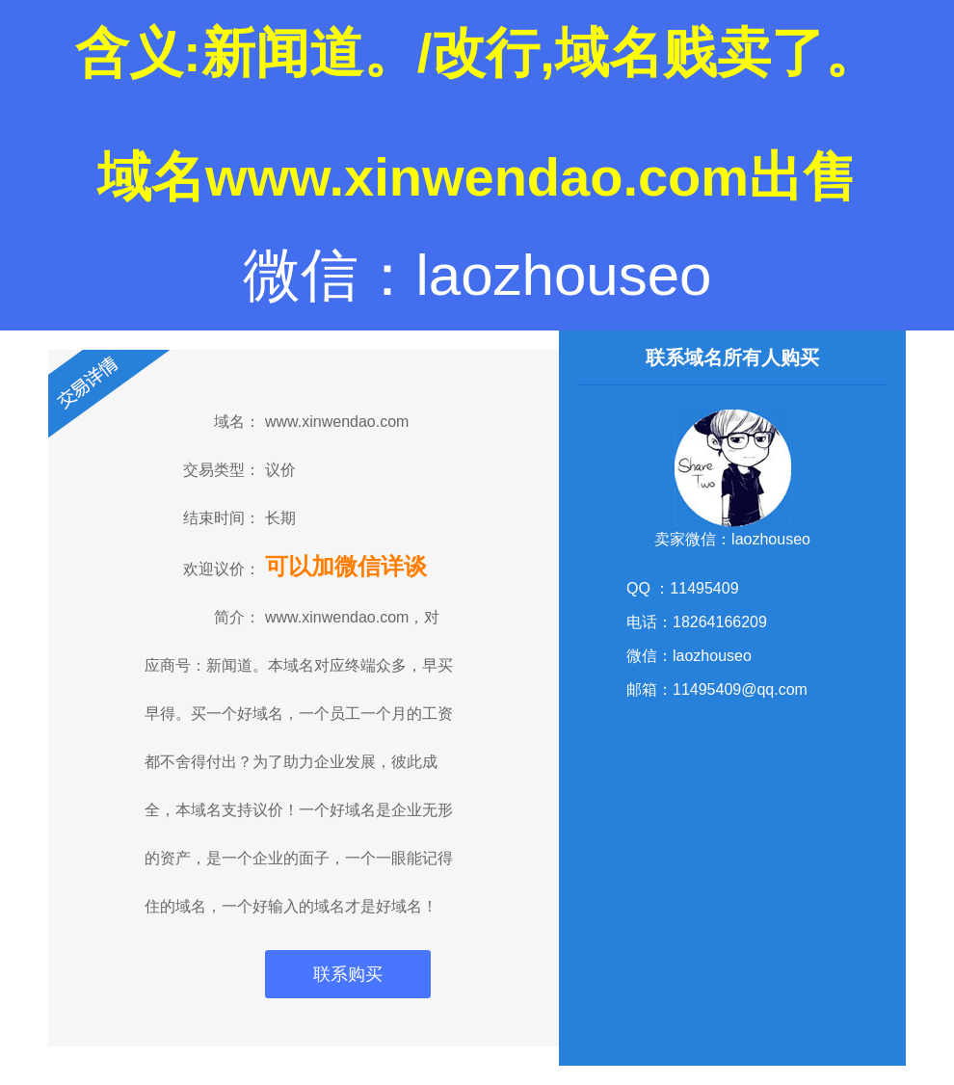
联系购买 (348, 974)
